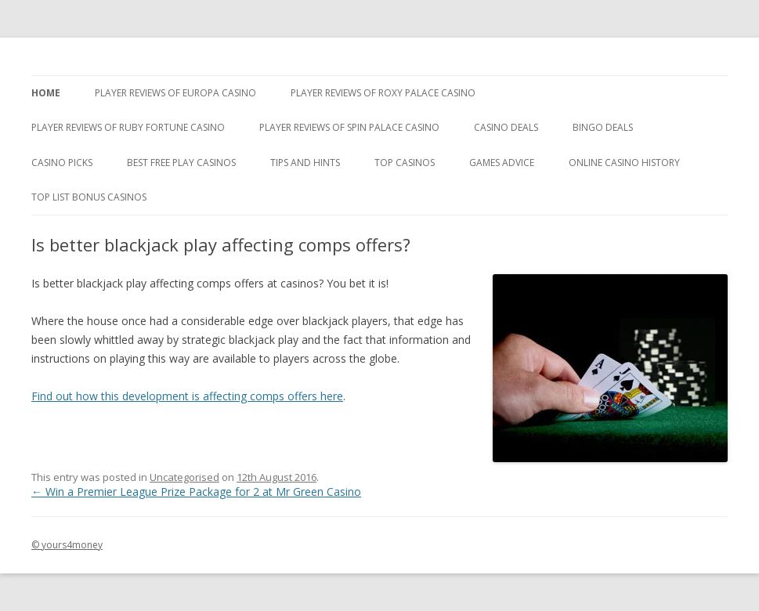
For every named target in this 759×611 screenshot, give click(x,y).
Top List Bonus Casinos (88, 197)
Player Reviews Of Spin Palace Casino (349, 127)
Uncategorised (184, 477)
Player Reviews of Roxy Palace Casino (383, 92)
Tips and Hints (305, 162)
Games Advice (501, 162)
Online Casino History (624, 162)
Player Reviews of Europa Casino (175, 92)
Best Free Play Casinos (181, 162)
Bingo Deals (603, 127)
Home (45, 92)
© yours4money (67, 544)
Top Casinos (404, 162)
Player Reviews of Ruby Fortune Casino (128, 127)
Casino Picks (61, 162)
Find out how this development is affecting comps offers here (187, 396)
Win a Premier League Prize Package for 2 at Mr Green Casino (196, 491)
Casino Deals (506, 127)
